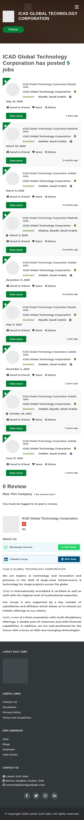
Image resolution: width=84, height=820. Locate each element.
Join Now (68, 547)
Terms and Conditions (17, 717)
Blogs (6, 744)
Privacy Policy (12, 712)
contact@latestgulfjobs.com (25, 784)
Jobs (6, 739)
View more (16, 115)
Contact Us (10, 702)
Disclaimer (10, 707)
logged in (27, 503)
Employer (9, 749)
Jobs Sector (10, 754)
